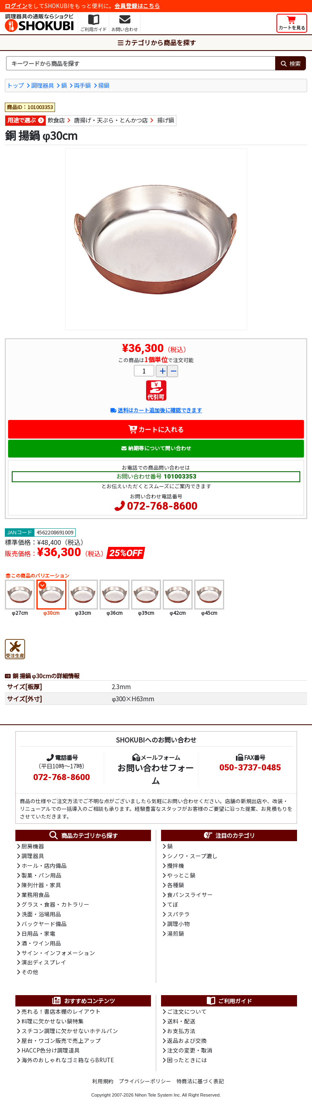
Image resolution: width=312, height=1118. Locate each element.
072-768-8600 (162, 506)
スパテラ (178, 915)
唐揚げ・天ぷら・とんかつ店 (111, 120)
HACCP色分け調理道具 (50, 1053)
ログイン (16, 6)
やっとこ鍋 (181, 876)
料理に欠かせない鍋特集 (52, 1024)
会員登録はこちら (137, 6)
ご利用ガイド (229, 1003)
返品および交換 (187, 1044)
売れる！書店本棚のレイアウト (61, 1014)
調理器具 (42, 85)
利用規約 (102, 1084)
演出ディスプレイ (43, 964)
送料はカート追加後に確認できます (156, 410)
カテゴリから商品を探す (156, 42)
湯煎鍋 (175, 935)
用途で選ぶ (21, 120)
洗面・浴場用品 (41, 915)
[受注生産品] (15, 648)
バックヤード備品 (44, 925)
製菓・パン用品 (41, 876)
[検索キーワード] (140, 63)
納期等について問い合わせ (156, 448)
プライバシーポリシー (145, 1084)
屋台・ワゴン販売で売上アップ (61, 1044)
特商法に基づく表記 (200, 1084)
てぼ (172, 905)
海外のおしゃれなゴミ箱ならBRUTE (67, 1063)
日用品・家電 (38, 935)
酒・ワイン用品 (41, 945)
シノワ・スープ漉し (192, 856)
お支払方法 (181, 1034)
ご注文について (187, 1014)
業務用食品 (35, 896)
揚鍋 (103, 85)
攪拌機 (175, 866)
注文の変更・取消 (189, 1053)
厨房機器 (32, 846)
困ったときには (187, 1063)
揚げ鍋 (165, 120)
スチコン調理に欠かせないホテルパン (69, 1034)
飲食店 (56, 120)
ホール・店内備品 (44, 866)
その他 (29, 974)
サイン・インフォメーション (58, 955)
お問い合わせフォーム (155, 774)
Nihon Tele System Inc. (158, 1098)
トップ (15, 85)
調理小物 (178, 925)
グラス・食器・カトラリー (55, 905)
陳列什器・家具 (41, 886)
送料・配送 (181, 1024)
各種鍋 (175, 886)
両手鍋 (82, 85)
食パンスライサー (190, 896)
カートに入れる (156, 429)
